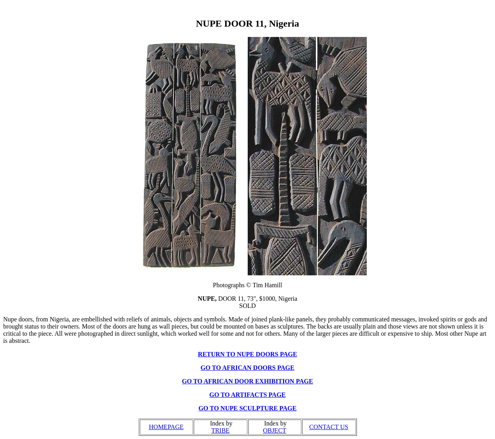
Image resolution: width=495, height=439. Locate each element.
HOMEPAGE (166, 427)
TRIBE (220, 430)
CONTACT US (328, 427)
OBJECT (274, 430)
